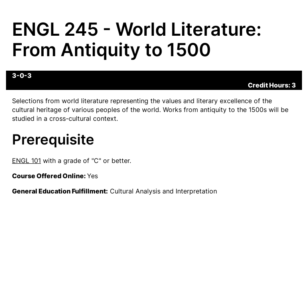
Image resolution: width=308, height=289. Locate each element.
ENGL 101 (26, 161)
